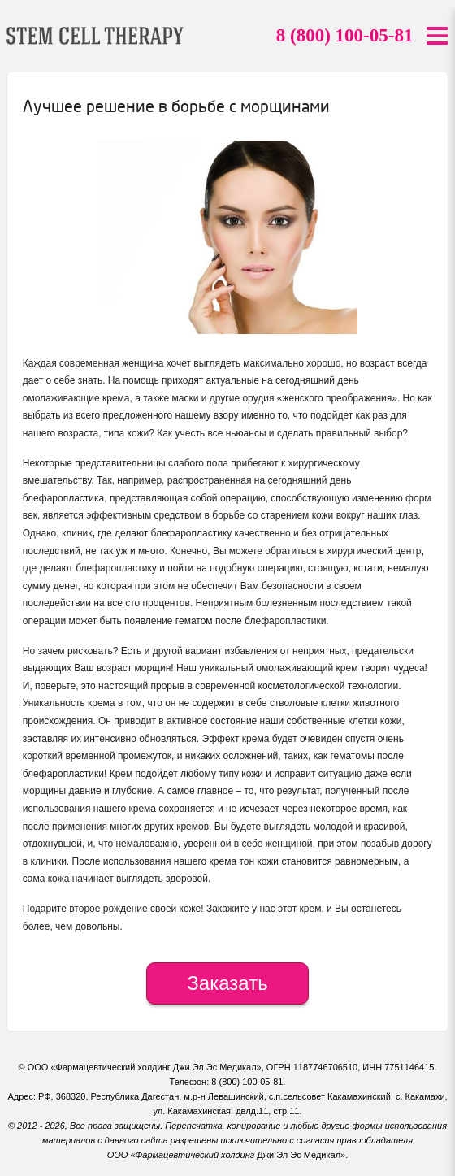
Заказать (227, 983)
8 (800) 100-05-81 (345, 35)
